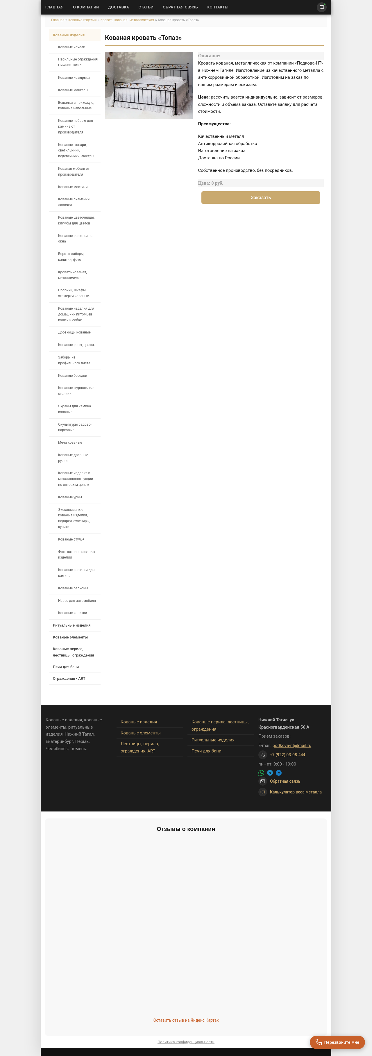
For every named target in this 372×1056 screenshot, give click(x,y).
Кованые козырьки (74, 78)
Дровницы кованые (74, 332)
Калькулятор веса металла (290, 792)
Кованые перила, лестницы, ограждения (73, 652)
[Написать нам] (322, 7)
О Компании (86, 7)
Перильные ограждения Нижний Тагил (78, 62)
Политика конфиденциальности (186, 1042)
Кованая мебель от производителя (74, 171)
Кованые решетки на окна (75, 239)
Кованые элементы (70, 637)
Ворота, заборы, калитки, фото (71, 257)
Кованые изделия (83, 20)
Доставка (118, 7)
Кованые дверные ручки (73, 458)
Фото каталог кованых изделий (76, 555)
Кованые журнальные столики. (76, 391)
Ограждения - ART (69, 678)
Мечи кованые (70, 442)
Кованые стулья (71, 539)
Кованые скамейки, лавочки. (74, 202)
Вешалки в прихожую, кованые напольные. (76, 105)
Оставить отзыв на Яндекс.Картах (186, 1020)
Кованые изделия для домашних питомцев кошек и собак (76, 314)
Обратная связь (180, 7)
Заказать (261, 197)
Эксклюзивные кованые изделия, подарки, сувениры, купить (74, 518)
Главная (54, 7)
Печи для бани (66, 667)
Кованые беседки (72, 376)
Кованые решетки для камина (76, 573)
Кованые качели (71, 47)
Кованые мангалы (73, 90)
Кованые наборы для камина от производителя (75, 126)
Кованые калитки (72, 613)
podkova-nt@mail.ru (292, 745)
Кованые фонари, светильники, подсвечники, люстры (76, 150)
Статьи (145, 7)
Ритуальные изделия (71, 625)
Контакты (217, 7)
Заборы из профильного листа (74, 360)
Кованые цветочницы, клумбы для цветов (76, 220)
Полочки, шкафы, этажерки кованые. (74, 293)
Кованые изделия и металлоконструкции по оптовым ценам (75, 479)
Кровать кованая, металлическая (128, 20)
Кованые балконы (73, 588)
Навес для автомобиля (77, 601)
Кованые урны (70, 497)
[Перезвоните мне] (337, 1042)
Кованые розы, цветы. (76, 345)
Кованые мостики (73, 187)
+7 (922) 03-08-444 (287, 754)
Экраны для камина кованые (74, 409)
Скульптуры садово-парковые (75, 427)
